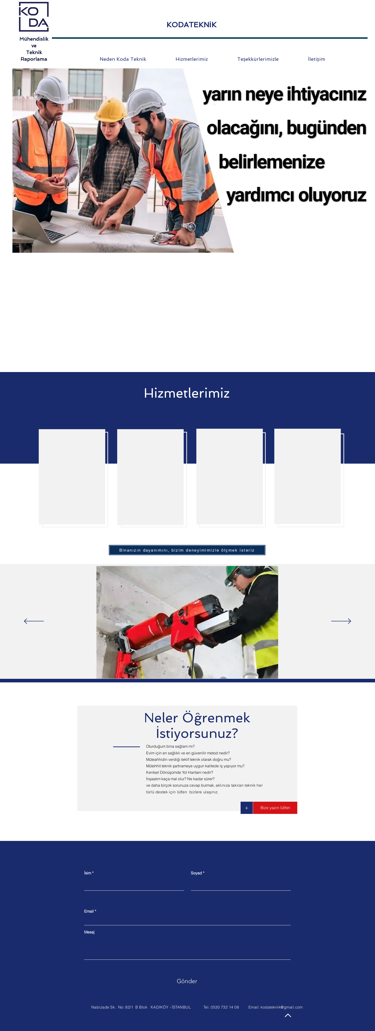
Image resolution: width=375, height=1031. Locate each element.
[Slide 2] (188, 667)
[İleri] (341, 621)
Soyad (196, 873)
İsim (87, 873)
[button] (247, 808)
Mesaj (89, 932)
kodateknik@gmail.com (282, 1007)
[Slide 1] (183, 667)
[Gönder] (187, 981)
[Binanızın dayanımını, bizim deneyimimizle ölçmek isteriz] (187, 550)
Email (89, 911)
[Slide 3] (192, 667)
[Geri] (34, 621)
